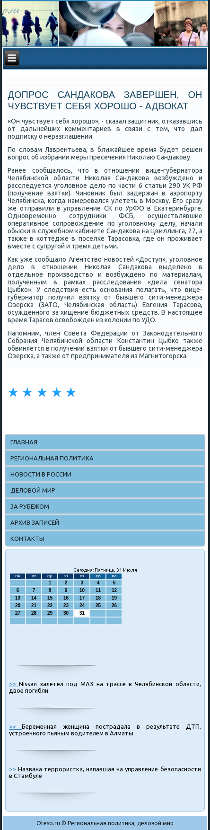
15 (49, 597)
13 (17, 597)
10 (82, 590)
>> (13, 683)
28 (33, 613)
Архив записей (34, 522)
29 (49, 613)
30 (66, 613)
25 (98, 605)
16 (66, 597)
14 (33, 597)
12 (114, 590)
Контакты (27, 538)
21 (33, 605)
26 (114, 605)
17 (82, 597)
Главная (23, 442)
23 (66, 605)
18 (98, 597)
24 (82, 605)
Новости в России (40, 474)
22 (49, 605)
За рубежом (29, 506)
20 (17, 605)
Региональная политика (52, 458)
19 (114, 597)
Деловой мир (32, 490)
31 (82, 613)
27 (17, 613)
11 (98, 590)
